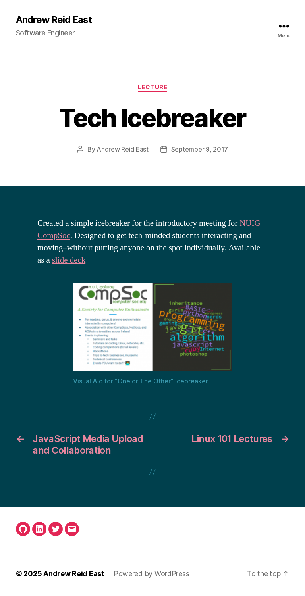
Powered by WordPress (151, 573)
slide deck (68, 260)
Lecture (153, 87)
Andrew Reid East (54, 20)
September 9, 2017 (199, 149)
